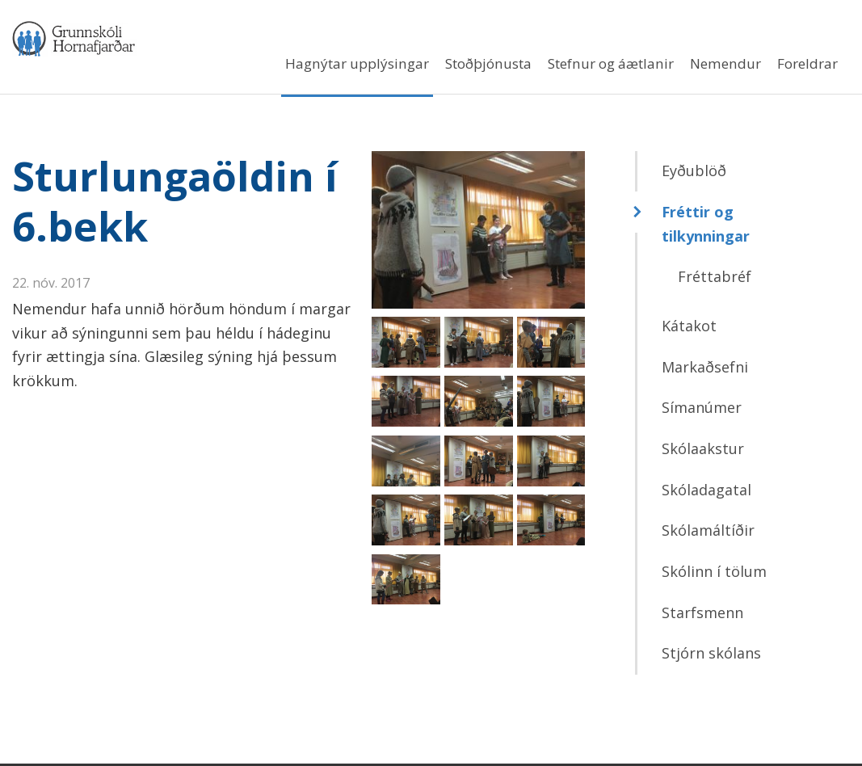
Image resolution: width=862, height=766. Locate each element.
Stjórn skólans (711, 656)
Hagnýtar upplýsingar (357, 63)
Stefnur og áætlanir (611, 63)
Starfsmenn (702, 615)
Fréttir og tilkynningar (706, 226)
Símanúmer (702, 410)
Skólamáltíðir (708, 533)
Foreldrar (807, 63)
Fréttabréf (714, 279)
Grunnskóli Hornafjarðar (169, 40)
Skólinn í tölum (714, 573)
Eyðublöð (694, 173)
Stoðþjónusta (488, 63)
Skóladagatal (706, 492)
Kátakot (689, 328)
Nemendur (725, 63)
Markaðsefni (705, 369)
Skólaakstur (703, 451)
